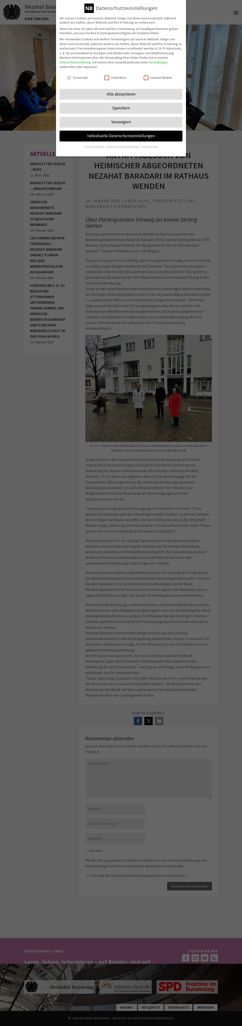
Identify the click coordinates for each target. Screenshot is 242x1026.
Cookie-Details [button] (94, 144)
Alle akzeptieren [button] (121, 91)
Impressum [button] (150, 144)
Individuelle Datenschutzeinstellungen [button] (121, 133)
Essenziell (77, 75)
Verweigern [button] (121, 119)
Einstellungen (158, 60)
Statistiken (115, 75)
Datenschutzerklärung (75, 60)
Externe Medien (158, 75)
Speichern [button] (121, 105)
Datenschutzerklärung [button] (124, 144)
